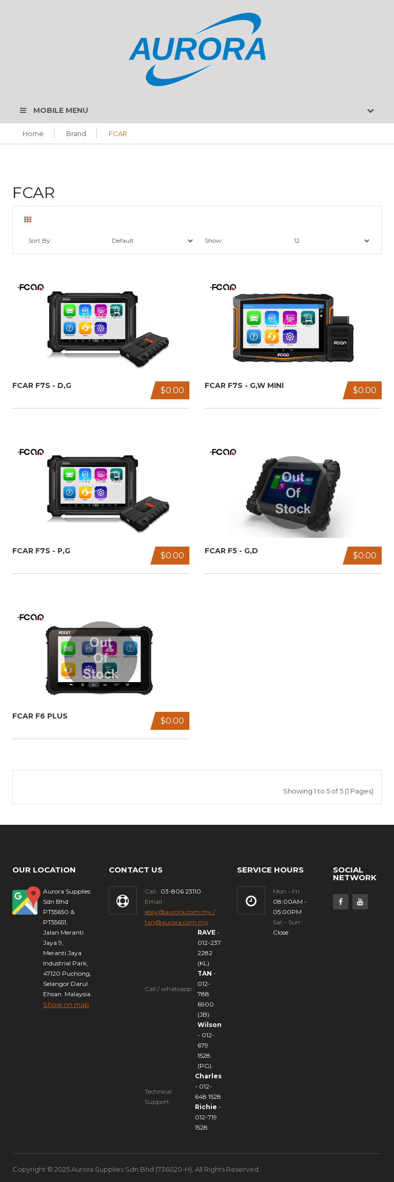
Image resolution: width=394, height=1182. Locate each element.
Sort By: (40, 240)
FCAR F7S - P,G (41, 551)
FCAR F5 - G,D (231, 551)
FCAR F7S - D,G (41, 385)
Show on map (66, 1004)
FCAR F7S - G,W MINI (244, 385)
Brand (76, 133)
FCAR (118, 133)
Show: (214, 240)
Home (33, 133)
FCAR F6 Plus (40, 716)
